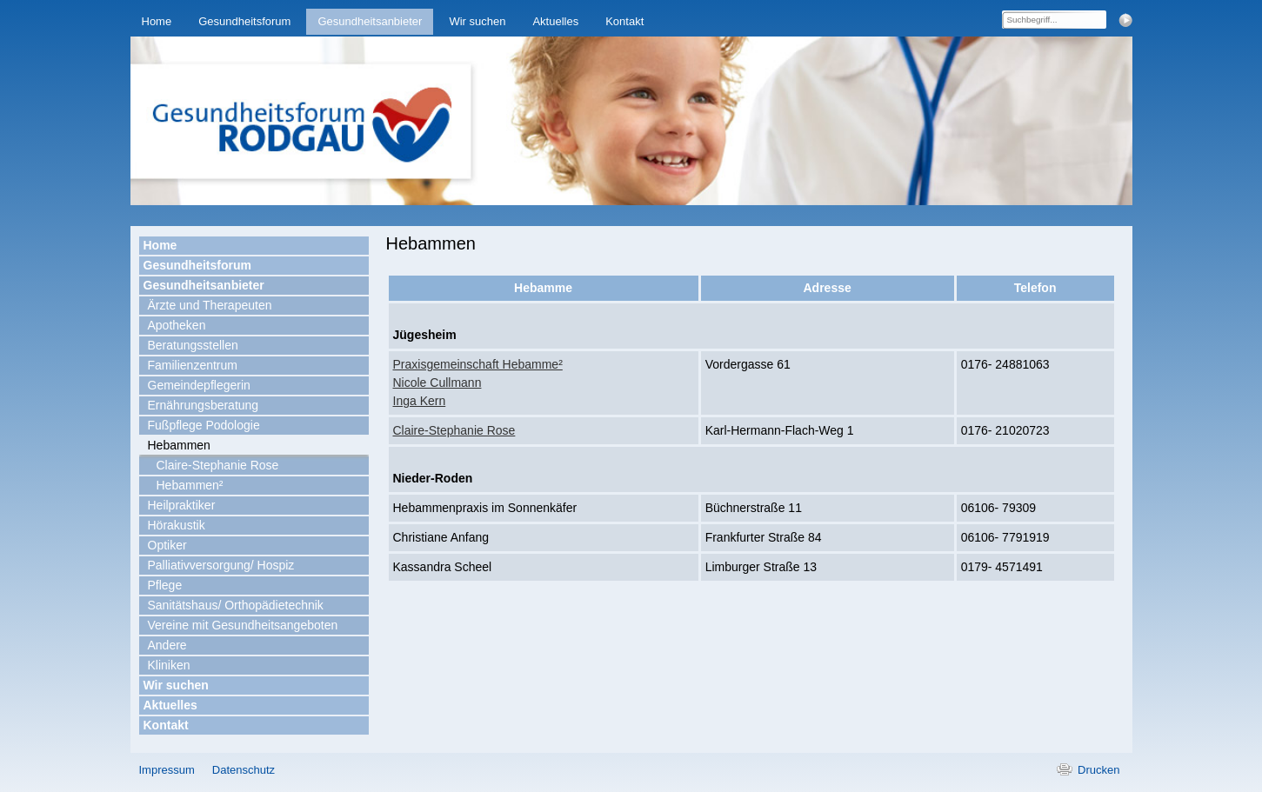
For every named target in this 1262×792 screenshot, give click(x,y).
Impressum (167, 769)
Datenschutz (243, 769)
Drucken (1098, 769)
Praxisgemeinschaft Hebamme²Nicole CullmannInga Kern (478, 382)
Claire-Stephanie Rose (454, 430)
